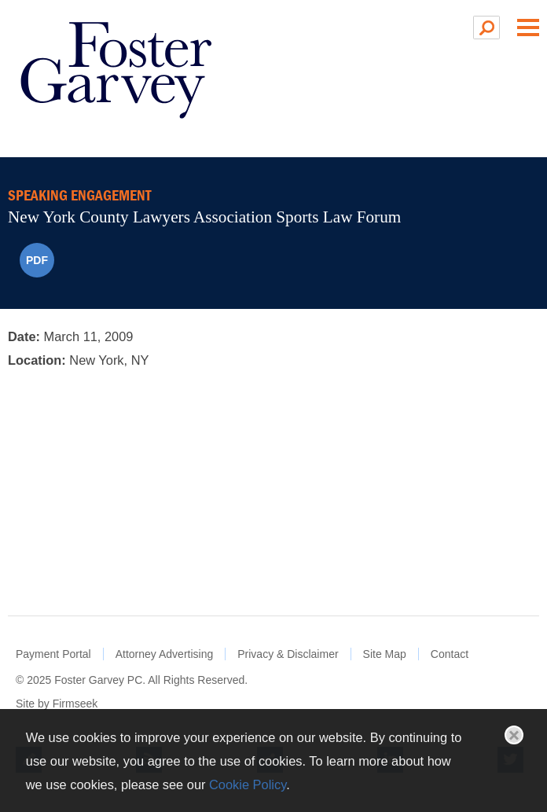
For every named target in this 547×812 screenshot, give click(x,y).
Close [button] (514, 735)
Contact (449, 654)
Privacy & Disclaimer (287, 654)
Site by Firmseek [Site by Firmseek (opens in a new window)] (56, 703)
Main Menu (528, 27)
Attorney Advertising (165, 654)
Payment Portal (53, 654)
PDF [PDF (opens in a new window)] (37, 260)
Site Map (384, 654)
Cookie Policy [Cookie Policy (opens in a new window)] (247, 784)
